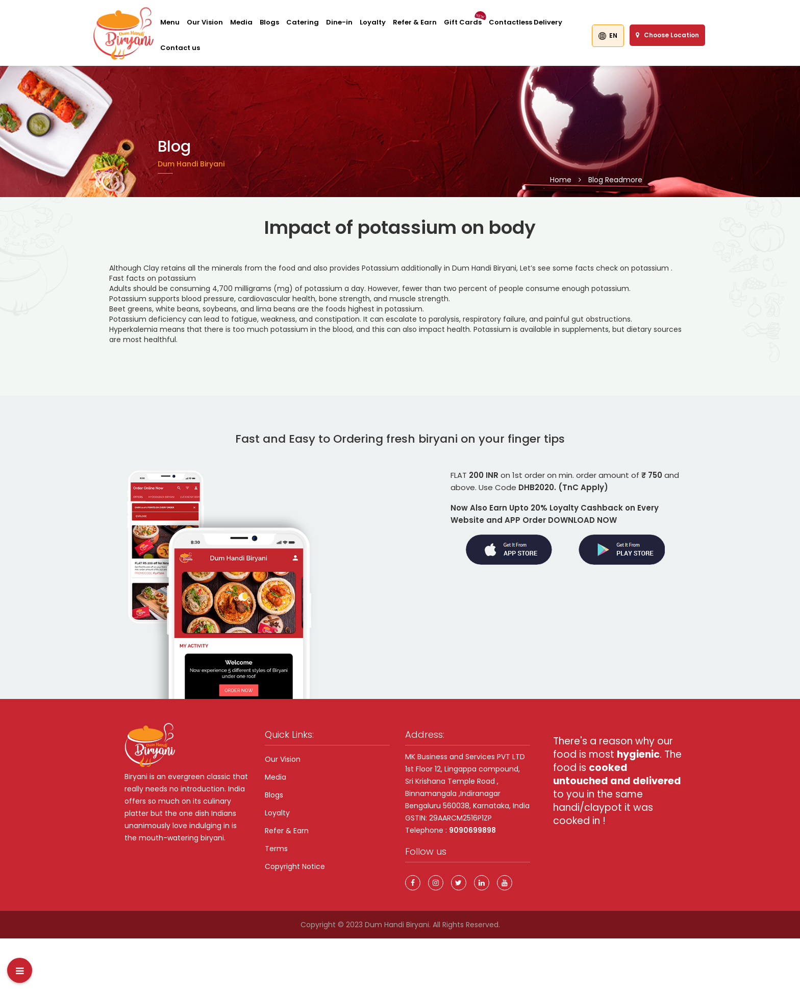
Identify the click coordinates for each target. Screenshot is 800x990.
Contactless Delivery (525, 22)
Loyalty (373, 22)
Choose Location (667, 35)
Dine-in (339, 22)
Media (241, 22)
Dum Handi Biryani (397, 925)
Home (560, 180)
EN (607, 35)
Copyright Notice (295, 866)
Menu (170, 22)
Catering (302, 22)
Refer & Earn (415, 22)
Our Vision (205, 22)
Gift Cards (463, 22)
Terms (276, 848)
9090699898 (472, 830)
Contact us (180, 48)
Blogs (269, 22)
